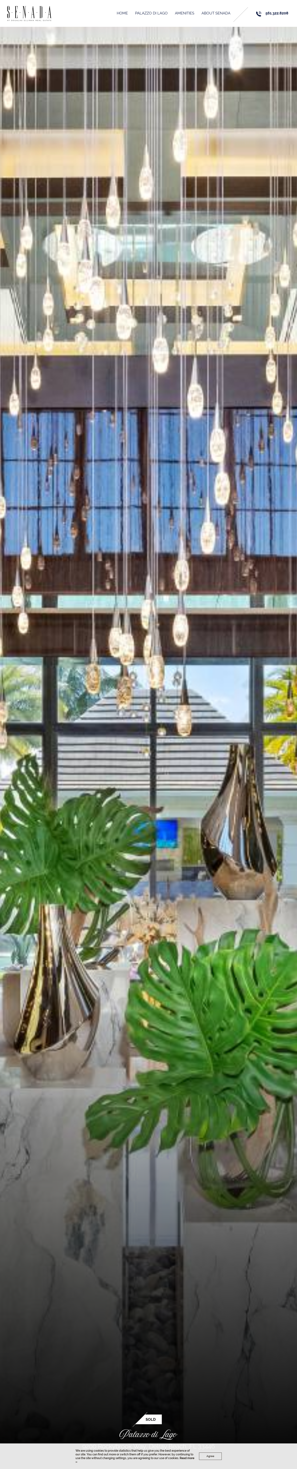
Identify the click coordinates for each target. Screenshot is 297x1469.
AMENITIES (186, 13)
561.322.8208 (278, 13)
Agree (210, 1456)
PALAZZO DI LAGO (153, 13)
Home (123, 13)
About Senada (217, 13)
